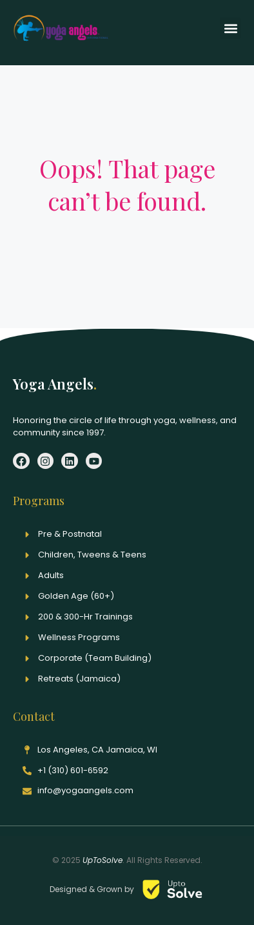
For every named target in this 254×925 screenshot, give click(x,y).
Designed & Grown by (93, 889)
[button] (230, 28)
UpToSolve (102, 860)
